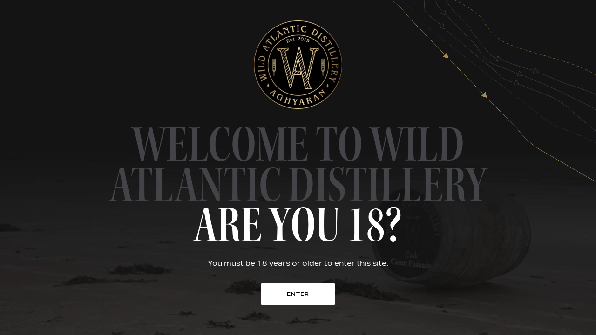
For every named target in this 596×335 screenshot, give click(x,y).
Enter (298, 293)
